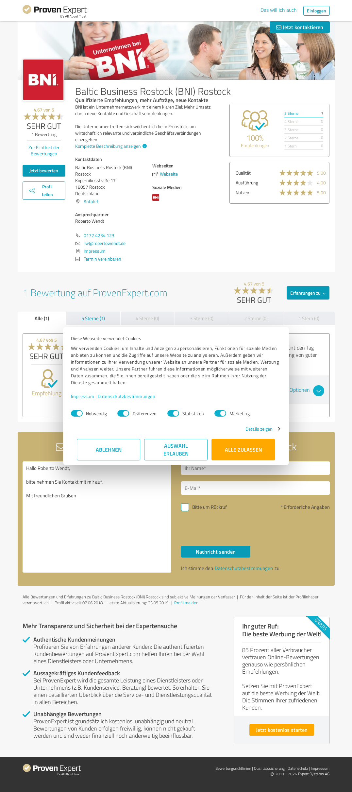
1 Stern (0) (308, 318)
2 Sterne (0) (256, 318)
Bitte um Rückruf (209, 507)
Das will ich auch (278, 9)
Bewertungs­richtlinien (233, 768)
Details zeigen (252, 429)
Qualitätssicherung (269, 768)
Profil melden (186, 603)
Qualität (243, 173)
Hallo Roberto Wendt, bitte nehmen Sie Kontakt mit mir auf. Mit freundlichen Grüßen (97, 517)
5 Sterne (291, 113)
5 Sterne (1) (93, 318)
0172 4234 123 (99, 235)
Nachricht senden (216, 551)
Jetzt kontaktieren (299, 27)
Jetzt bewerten (43, 170)
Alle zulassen (243, 449)
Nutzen (242, 192)
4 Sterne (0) (147, 318)
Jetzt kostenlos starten (282, 729)
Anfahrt (91, 201)
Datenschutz (298, 768)
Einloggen (316, 11)
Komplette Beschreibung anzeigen (110, 146)
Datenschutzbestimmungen (133, 396)
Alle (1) (42, 318)
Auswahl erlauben (176, 449)
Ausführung (247, 183)
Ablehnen (109, 449)
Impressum (89, 396)
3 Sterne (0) (201, 318)
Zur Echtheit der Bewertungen (43, 150)
